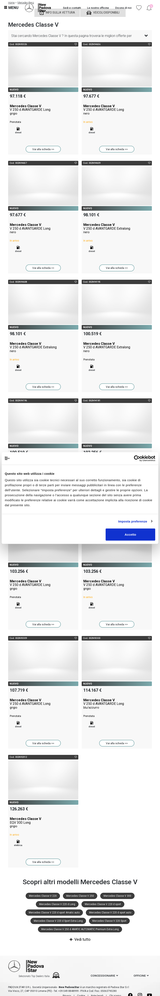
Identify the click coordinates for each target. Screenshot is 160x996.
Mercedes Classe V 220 (43, 895)
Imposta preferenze (132, 521)
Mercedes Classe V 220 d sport (103, 904)
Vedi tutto (80, 939)
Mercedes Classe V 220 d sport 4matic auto (54, 912)
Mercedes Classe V (43, 109)
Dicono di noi (123, 7)
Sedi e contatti (72, 7)
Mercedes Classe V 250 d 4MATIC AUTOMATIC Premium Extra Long (80, 929)
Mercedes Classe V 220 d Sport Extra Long (58, 920)
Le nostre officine (98, 7)
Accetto (130, 534)
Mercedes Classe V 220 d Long (57, 904)
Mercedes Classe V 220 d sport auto (110, 912)
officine (140, 975)
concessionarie (103, 975)
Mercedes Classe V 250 (80, 895)
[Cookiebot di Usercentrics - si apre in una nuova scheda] (137, 458)
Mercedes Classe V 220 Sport (109, 920)
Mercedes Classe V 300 (117, 895)
